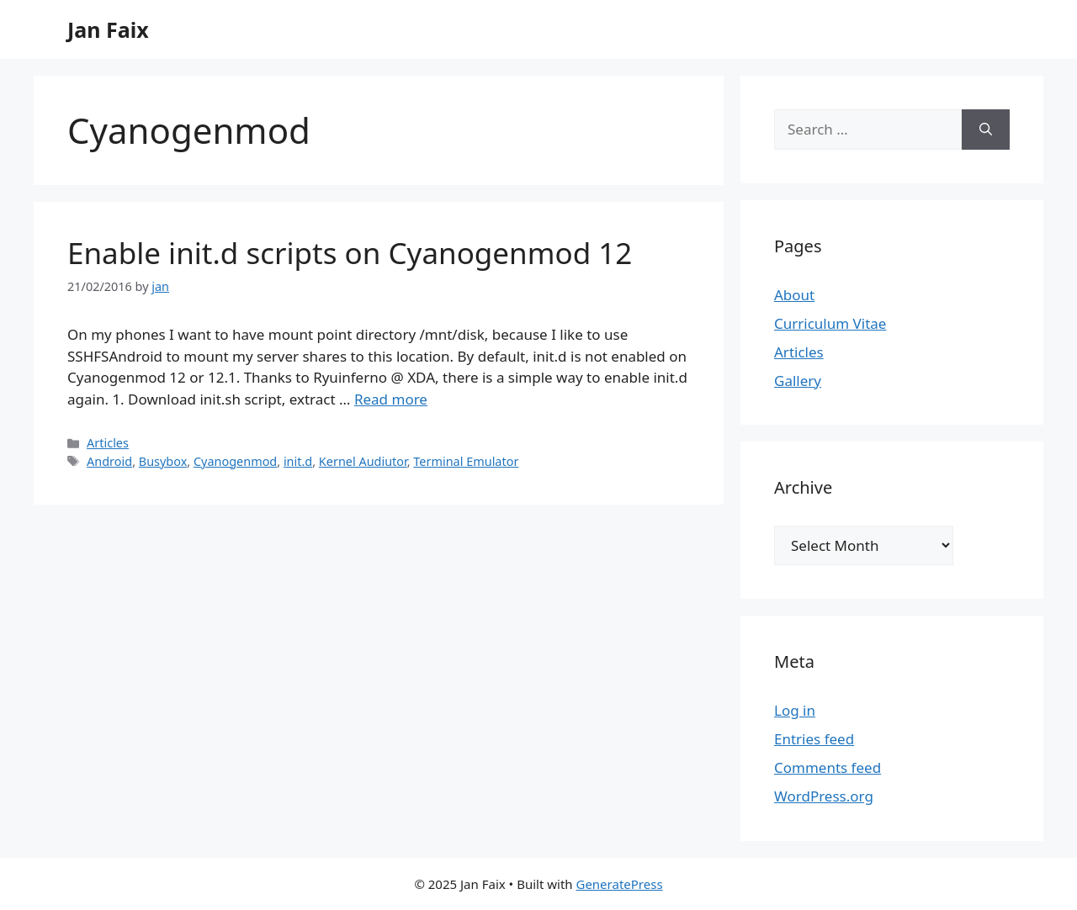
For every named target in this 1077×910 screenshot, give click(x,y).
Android (109, 461)
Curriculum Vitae (830, 323)
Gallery (797, 380)
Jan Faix (108, 29)
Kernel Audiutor (363, 461)
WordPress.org (823, 796)
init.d (298, 461)
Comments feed (827, 767)
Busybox (163, 461)
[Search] (986, 129)
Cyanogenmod (235, 461)
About (794, 294)
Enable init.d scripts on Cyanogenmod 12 (349, 252)
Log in (794, 710)
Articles (108, 443)
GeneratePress (619, 884)
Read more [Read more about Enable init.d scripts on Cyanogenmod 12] (390, 399)
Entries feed (814, 739)
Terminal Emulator (465, 461)
